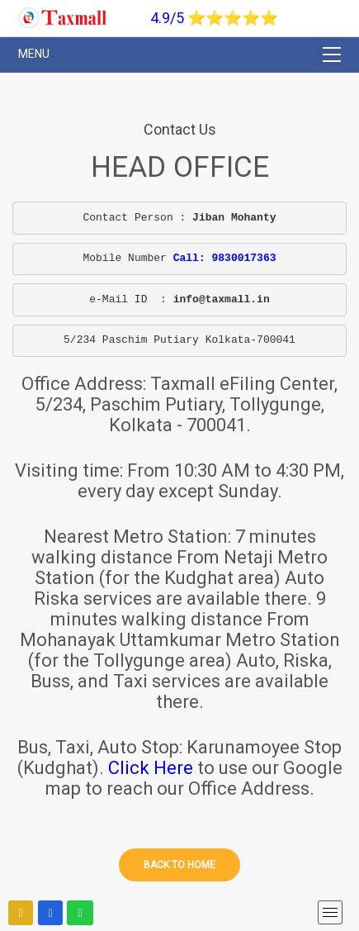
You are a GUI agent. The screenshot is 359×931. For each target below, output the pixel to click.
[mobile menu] (330, 912)
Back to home (179, 865)
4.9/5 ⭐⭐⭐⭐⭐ (214, 17)
